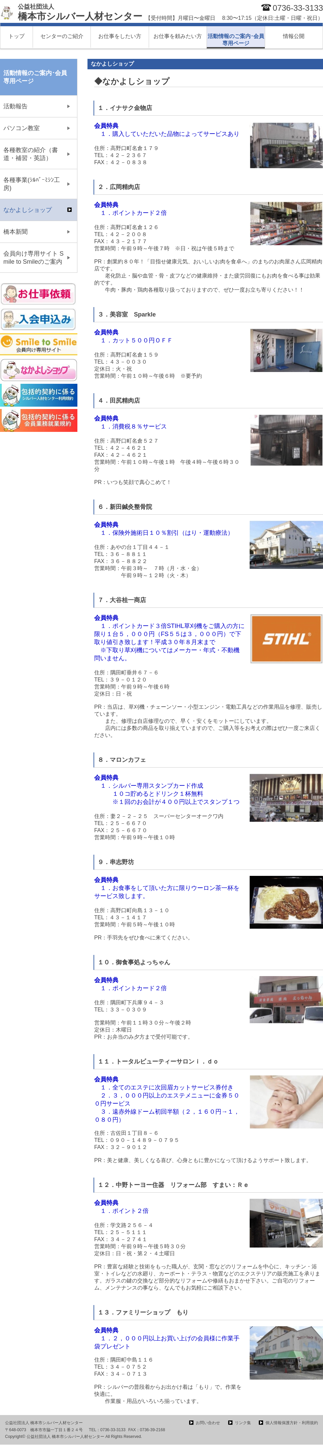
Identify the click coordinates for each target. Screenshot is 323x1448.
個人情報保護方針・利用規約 (291, 1422)
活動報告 (15, 106)
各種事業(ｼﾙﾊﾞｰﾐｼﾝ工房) (31, 184)
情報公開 (293, 36)
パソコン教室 (21, 128)
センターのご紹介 (61, 36)
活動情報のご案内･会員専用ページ (236, 39)
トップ (16, 36)
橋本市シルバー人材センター (80, 12)
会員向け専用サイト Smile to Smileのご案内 (33, 257)
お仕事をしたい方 (119, 36)
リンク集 (243, 1422)
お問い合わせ (208, 1422)
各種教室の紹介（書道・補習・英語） (30, 154)
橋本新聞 (15, 231)
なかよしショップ (27, 210)
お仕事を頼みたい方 (177, 36)
